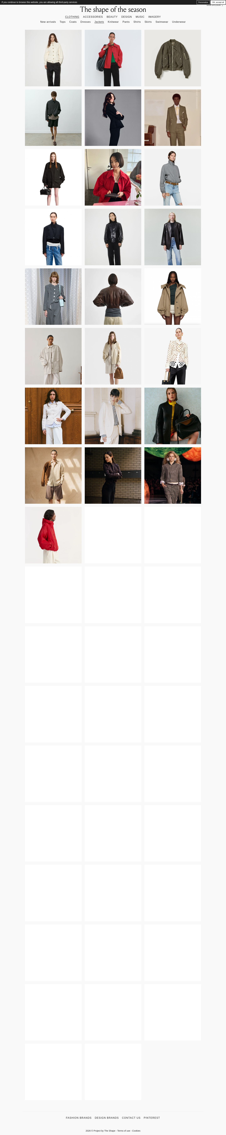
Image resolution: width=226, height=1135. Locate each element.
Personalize (203, 2)
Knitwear (113, 22)
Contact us (131, 1118)
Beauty (112, 17)
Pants (126, 22)
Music (140, 17)
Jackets (99, 22)
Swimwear (162, 22)
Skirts (148, 22)
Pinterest (152, 1118)
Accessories (93, 17)
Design (126, 17)
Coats (73, 22)
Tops (63, 22)
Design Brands (107, 1118)
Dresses (85, 22)
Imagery (154, 17)
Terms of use (123, 1131)
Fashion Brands (79, 1118)
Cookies (136, 1131)
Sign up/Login (214, 5)
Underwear (179, 22)
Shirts (137, 22)
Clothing (72, 17)
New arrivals (48, 22)
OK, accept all (218, 2)
